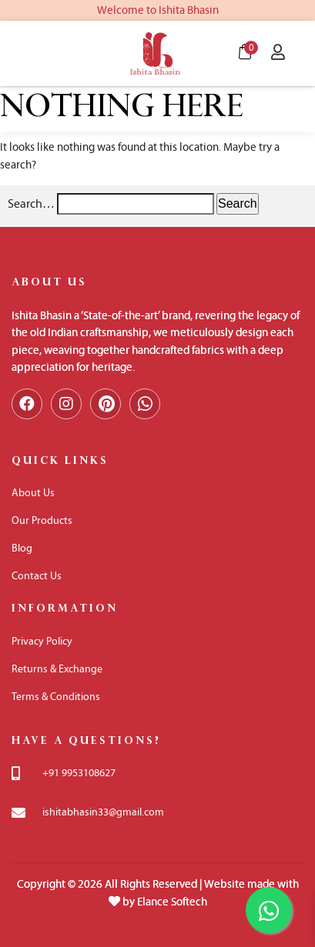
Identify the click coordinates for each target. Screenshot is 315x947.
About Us (33, 492)
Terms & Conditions (56, 696)
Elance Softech (172, 902)
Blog (22, 548)
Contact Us (37, 575)
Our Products (42, 520)
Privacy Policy (42, 641)
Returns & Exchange (57, 668)
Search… (31, 203)
